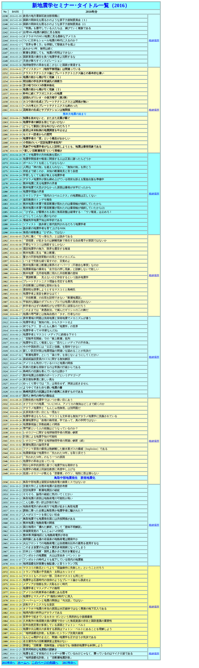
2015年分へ (8, 662)
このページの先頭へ (45, 662)
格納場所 (154, 40)
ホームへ (23, 662)
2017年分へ (69, 662)
